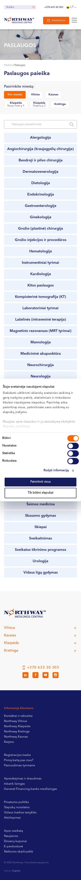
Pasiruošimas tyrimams (19, 765)
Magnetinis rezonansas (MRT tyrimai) (40, 331)
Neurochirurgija (40, 365)
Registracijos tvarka (17, 755)
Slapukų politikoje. (17, 426)
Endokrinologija (40, 194)
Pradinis (8, 65)
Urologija (40, 561)
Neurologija (41, 376)
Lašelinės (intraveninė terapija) (40, 319)
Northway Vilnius (15, 721)
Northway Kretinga (16, 731)
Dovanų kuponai (15, 841)
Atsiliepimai (12, 817)
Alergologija (40, 137)
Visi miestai (14, 94)
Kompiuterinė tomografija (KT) (40, 297)
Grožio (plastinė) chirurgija (40, 228)
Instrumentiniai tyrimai (40, 263)
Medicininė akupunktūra (40, 354)
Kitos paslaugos (40, 285)
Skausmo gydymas (40, 516)
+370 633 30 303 (53, 7)
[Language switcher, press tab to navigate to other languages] (72, 7)
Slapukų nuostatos (17, 807)
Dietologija (40, 183)
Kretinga (60, 104)
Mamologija (40, 342)
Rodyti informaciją (56, 470)
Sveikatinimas (40, 538)
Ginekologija (40, 217)
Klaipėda (15, 104)
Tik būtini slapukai (40, 492)
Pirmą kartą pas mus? (18, 760)
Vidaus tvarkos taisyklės (20, 812)
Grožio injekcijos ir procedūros (40, 240)
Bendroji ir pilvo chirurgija (41, 160)
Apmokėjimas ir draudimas (23, 778)
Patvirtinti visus (40, 481)
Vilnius (35, 94)
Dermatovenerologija (40, 172)
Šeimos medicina (40, 504)
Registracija (58, 21)
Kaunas (53, 94)
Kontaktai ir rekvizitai (18, 716)
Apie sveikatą (13, 831)
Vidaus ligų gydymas (40, 572)
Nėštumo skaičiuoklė (18, 851)
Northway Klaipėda (17, 726)
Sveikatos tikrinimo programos (40, 550)
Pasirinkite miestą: (19, 86)
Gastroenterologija (40, 206)
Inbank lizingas (14, 783)
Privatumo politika (16, 802)
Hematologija (40, 251)
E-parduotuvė (13, 846)
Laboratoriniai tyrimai (40, 308)
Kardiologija (40, 274)
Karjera (9, 742)
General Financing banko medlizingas (30, 789)
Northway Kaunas (16, 736)
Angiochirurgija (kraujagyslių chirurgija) (40, 149)
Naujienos (11, 836)
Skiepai (40, 527)
